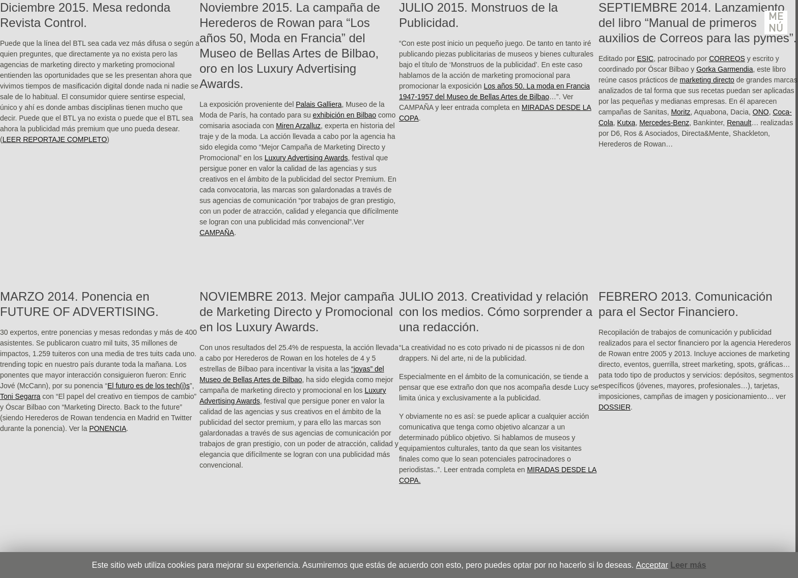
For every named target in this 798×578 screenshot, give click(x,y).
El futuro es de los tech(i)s (148, 386)
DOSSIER (614, 407)
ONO (761, 112)
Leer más (688, 565)
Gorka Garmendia (724, 69)
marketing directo (707, 80)
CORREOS (727, 58)
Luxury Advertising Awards (306, 158)
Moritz (680, 112)
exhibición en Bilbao (345, 115)
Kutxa (626, 123)
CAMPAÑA (217, 232)
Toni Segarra (20, 396)
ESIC (645, 58)
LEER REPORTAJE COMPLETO (55, 139)
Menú (776, 22)
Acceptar (652, 565)
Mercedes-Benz (664, 123)
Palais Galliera (318, 104)
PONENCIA (107, 428)
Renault (739, 123)
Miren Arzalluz (298, 126)
